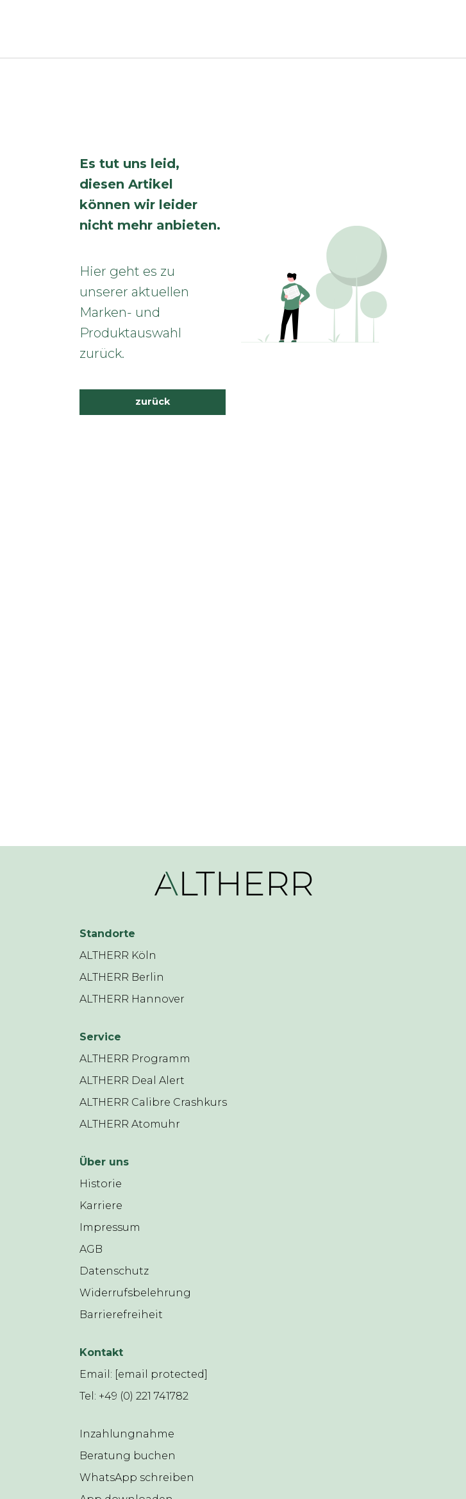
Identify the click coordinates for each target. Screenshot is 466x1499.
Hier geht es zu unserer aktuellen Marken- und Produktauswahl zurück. (134, 312)
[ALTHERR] (214, 29)
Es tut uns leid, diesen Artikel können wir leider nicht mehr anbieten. (150, 194)
